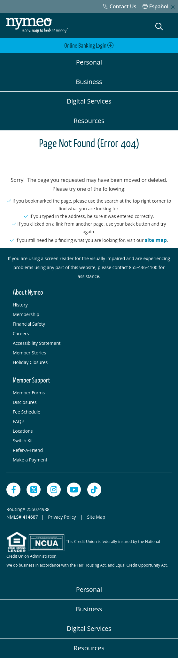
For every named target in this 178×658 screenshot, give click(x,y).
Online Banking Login (89, 45)
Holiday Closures (30, 362)
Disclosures (25, 402)
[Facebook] (13, 490)
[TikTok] (94, 490)
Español (155, 6)
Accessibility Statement (37, 343)
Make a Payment (30, 460)
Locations (23, 431)
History (20, 305)
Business (89, 81)
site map (156, 240)
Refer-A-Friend (28, 450)
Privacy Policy (62, 517)
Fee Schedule (26, 412)
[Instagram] (54, 490)
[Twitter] (34, 490)
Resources (89, 120)
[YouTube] (74, 490)
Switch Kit (23, 440)
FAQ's (19, 421)
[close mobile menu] (173, 7)
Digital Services (89, 101)
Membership (26, 314)
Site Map (96, 517)
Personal (89, 62)
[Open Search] (159, 26)
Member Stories (29, 353)
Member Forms (29, 393)
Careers (21, 333)
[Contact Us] (119, 6)
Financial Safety (29, 324)
